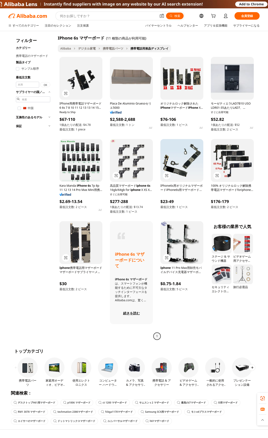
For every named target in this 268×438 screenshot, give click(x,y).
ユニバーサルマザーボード (120, 421)
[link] (262, 398)
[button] (161, 16)
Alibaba (65, 48)
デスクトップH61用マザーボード (34, 402)
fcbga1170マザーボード (117, 412)
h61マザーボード (157, 421)
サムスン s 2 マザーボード (152, 402)
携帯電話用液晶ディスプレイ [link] (149, 48)
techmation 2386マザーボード (73, 412)
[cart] (214, 16)
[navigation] (32, 187)
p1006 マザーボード (76, 402)
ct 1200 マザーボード (112, 402)
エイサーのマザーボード (29, 421)
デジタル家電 (87, 48)
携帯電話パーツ (113, 48)
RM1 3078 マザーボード (29, 412)
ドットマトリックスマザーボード (74, 421)
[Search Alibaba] (108, 16)
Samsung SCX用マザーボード (160, 412)
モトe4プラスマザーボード (204, 412)
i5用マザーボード (226, 402)
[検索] (175, 16)
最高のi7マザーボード (191, 402)
